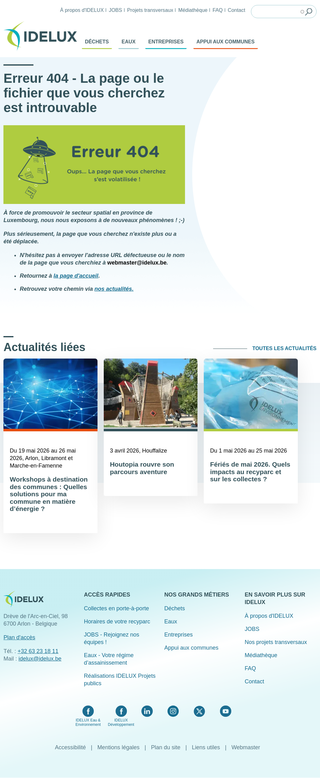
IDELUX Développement (121, 722)
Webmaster (246, 747)
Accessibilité (70, 747)
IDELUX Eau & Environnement (88, 722)
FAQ (217, 10)
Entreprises (166, 41)
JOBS (115, 10)
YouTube (225, 711)
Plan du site (165, 747)
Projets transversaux (150, 10)
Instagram (173, 711)
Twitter (199, 711)
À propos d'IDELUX (82, 10)
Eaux (128, 41)
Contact (236, 10)
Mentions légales (118, 747)
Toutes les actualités (284, 348)
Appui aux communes (226, 41)
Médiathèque (193, 10)
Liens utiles (206, 747)
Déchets (97, 41)
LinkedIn (147, 711)
